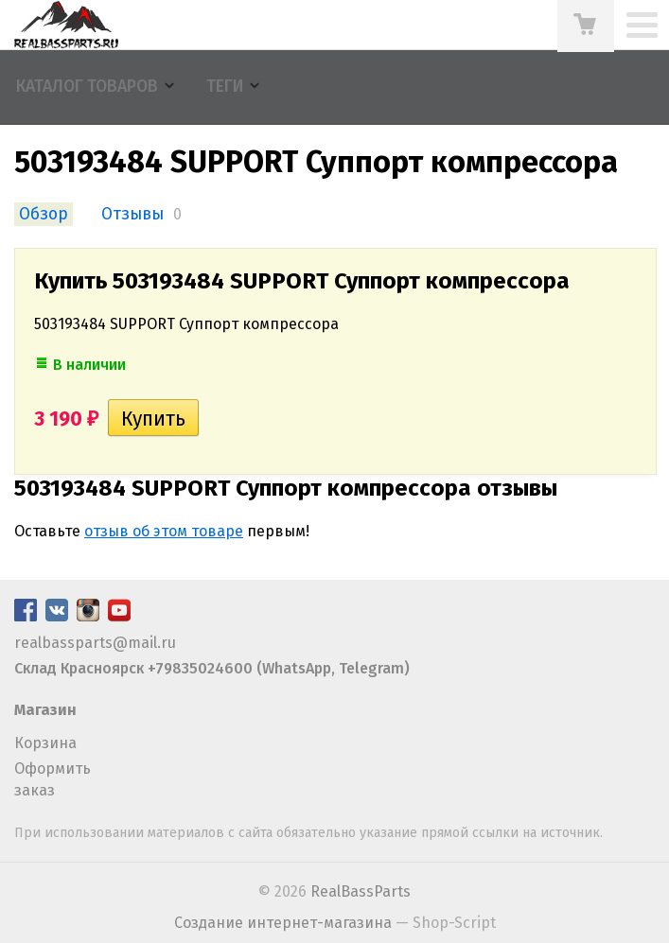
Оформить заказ (52, 779)
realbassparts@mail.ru (95, 643)
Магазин (45, 710)
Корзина (45, 743)
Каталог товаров (87, 86)
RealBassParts (360, 891)
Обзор (43, 214)
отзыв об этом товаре (163, 531)
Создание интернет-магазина (283, 923)
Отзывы (132, 214)
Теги (224, 86)
